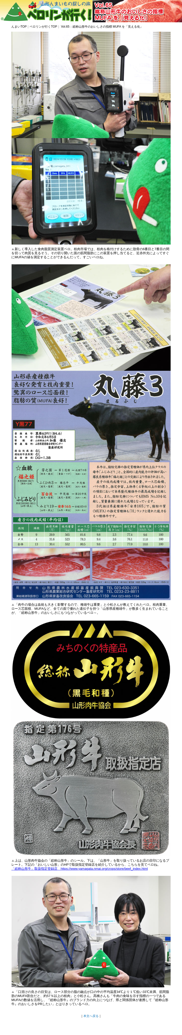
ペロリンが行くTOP (43, 26)
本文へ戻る (91, 1016)
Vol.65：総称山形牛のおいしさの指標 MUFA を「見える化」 (101, 26)
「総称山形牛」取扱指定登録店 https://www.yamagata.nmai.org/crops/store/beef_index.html (79, 869)
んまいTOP (19, 26)
